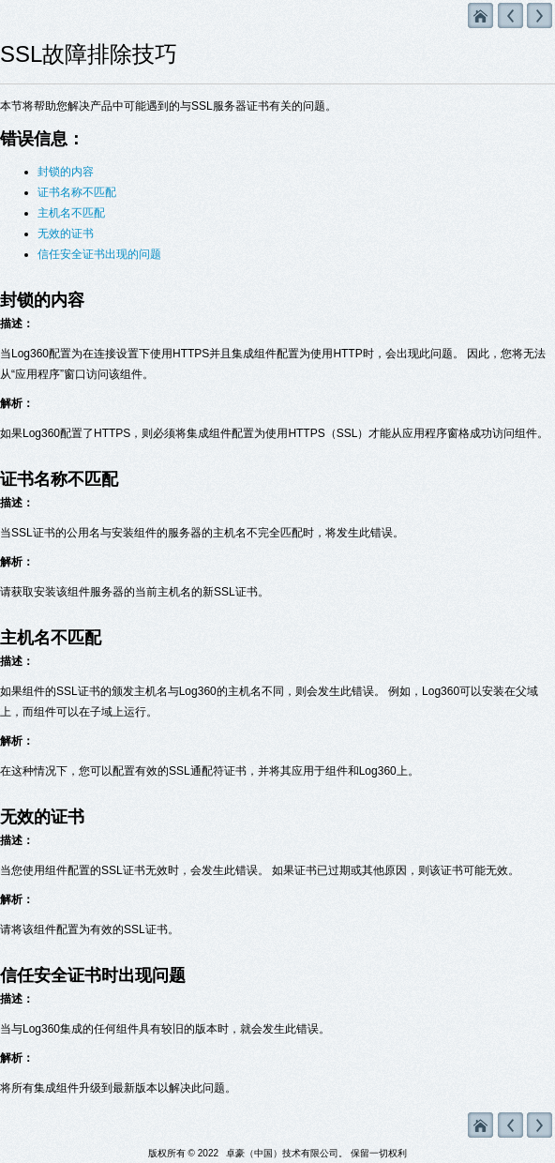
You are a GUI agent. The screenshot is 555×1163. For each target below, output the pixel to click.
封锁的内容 (66, 171)
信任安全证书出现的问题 (99, 254)
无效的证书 (66, 233)
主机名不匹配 (71, 212)
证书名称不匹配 (77, 192)
